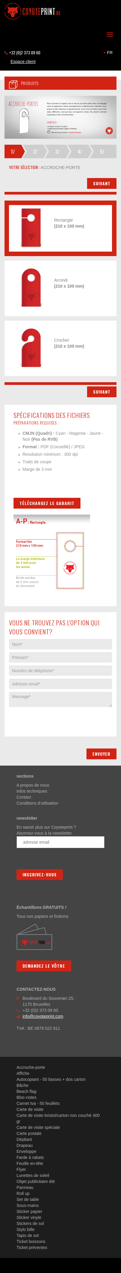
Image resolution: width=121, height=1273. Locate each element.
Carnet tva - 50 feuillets (38, 1103)
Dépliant (24, 1139)
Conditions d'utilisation (37, 803)
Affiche (23, 1073)
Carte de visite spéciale (38, 1127)
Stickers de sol (30, 1223)
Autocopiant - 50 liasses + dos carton (51, 1079)
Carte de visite (30, 1109)
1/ (13, 151)
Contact (24, 797)
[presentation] (54, 718)
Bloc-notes (26, 1097)
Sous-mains (28, 1205)
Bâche (23, 1085)
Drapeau (25, 1145)
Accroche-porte (31, 1067)
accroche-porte (60, 167)
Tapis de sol (28, 1235)
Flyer (21, 1169)
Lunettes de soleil (33, 1175)
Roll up (23, 1193)
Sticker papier (29, 1211)
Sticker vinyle (29, 1217)
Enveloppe (26, 1151)
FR (108, 52)
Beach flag (26, 1091)
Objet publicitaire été (36, 1181)
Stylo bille (26, 1229)
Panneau (25, 1187)
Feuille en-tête (30, 1163)
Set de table (28, 1199)
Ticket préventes (32, 1247)
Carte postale (29, 1133)
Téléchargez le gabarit (47, 503)
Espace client (23, 61)
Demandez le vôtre (44, 966)
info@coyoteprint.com (43, 1016)
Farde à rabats (30, 1157)
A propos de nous (33, 785)
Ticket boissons (31, 1241)
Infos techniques (32, 791)
